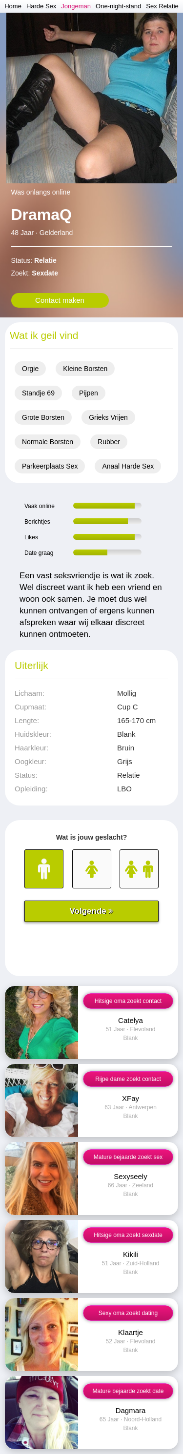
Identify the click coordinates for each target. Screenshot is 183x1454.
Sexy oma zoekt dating (128, 1313)
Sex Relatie (162, 6)
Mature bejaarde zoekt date (127, 1391)
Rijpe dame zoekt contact (128, 1079)
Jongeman (76, 6)
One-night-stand (118, 6)
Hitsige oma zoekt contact (128, 1001)
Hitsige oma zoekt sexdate (128, 1235)
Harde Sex (41, 6)
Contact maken (59, 300)
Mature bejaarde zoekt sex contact (128, 1159)
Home (12, 6)
